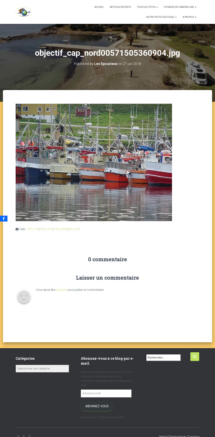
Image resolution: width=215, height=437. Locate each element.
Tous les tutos (147, 7)
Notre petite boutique (161, 17)
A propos (189, 17)
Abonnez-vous (97, 406)
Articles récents (120, 7)
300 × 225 (47, 229)
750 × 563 (60, 229)
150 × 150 (33, 229)
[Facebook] (3, 219)
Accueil (99, 7)
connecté (61, 289)
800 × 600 (74, 229)
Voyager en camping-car (180, 7)
